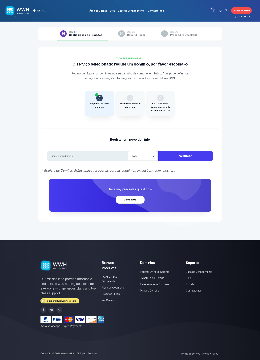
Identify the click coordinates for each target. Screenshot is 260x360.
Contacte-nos (156, 10)
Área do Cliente (98, 10)
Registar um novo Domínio (154, 271)
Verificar (185, 156)
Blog (188, 278)
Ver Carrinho (108, 300)
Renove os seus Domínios (154, 284)
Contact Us (130, 199)
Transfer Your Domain (152, 278)
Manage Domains (149, 290)
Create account (241, 10)
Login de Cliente (241, 16)
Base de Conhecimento (131, 10)
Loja (112, 10)
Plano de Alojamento (113, 287)
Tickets (190, 284)
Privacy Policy (210, 353)
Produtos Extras (111, 293)
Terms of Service (190, 353)
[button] (39, 10)
